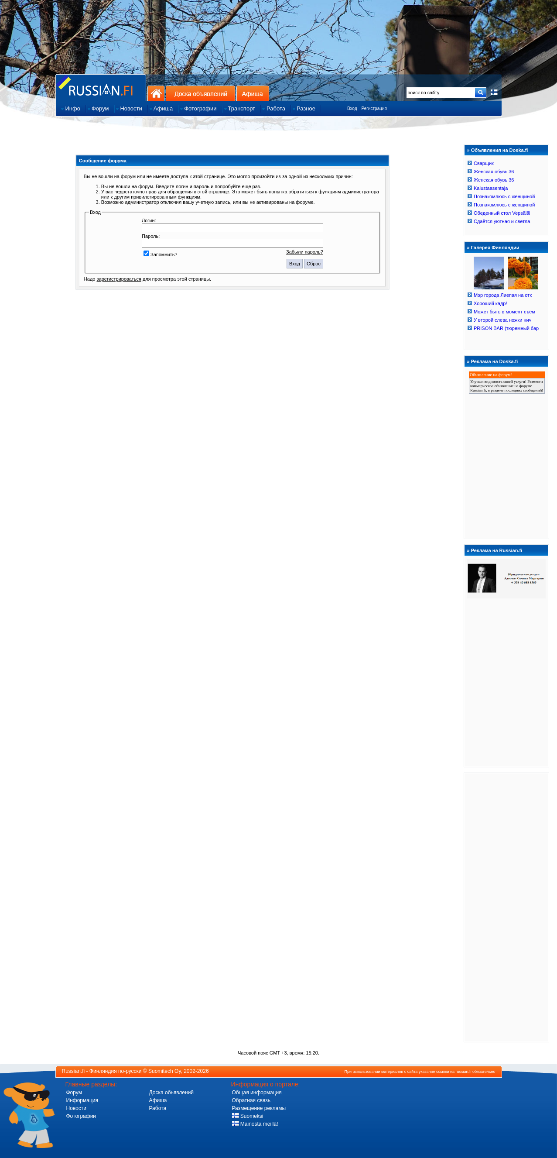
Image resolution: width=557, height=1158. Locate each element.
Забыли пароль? (304, 251)
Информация (82, 1100)
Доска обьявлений (171, 1092)
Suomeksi (247, 1116)
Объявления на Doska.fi (499, 150)
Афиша (252, 93)
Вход (352, 108)
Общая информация (257, 1092)
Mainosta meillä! (255, 1124)
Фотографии (81, 1116)
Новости (76, 1108)
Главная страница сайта (100, 87)
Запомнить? (161, 254)
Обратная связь (251, 1100)
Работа (158, 1108)
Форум (74, 1092)
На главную (155, 93)
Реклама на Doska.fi (494, 361)
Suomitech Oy (164, 1071)
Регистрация (374, 108)
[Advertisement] (506, 907)
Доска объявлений (200, 93)
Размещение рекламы (259, 1108)
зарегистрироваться (119, 279)
